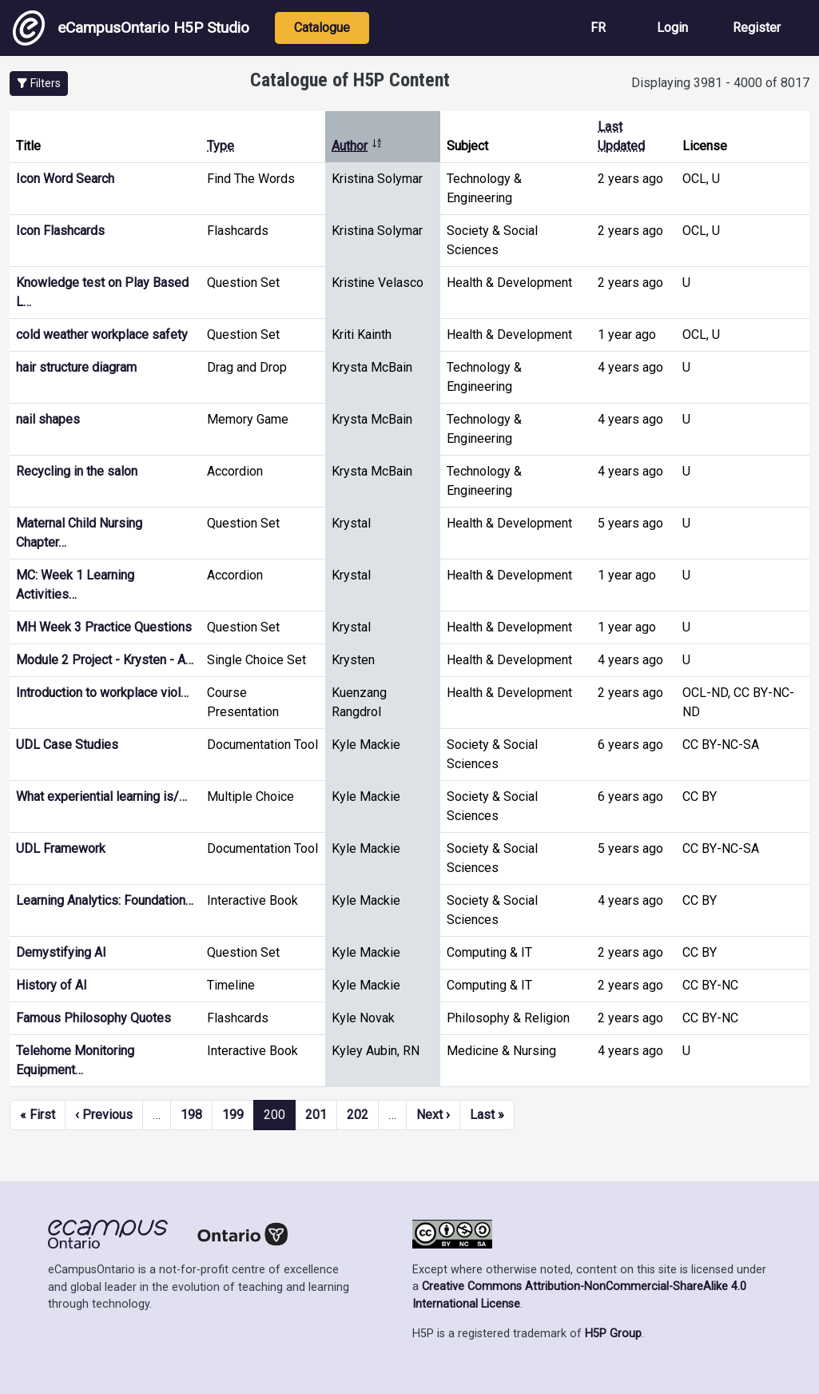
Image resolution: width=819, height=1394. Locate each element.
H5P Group (613, 1333)
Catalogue (322, 27)
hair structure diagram (76, 367)
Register (757, 27)
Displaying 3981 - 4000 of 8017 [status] (720, 82)
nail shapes (48, 419)
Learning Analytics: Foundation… (104, 900)
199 (233, 1114)
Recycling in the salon (76, 471)
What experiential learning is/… (101, 796)
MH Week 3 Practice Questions (104, 627)
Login (672, 27)
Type (220, 145)
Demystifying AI (61, 952)
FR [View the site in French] (598, 27)
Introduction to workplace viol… (102, 692)
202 (357, 1114)
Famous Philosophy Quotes (93, 1018)
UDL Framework (60, 848)
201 (316, 1114)
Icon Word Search (65, 178)
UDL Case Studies (67, 744)
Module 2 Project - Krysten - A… (104, 659)
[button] (39, 83)
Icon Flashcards (60, 230)
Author (357, 145)
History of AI (51, 985)
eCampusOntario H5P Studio (131, 28)
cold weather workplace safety (102, 334)
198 (191, 1114)
